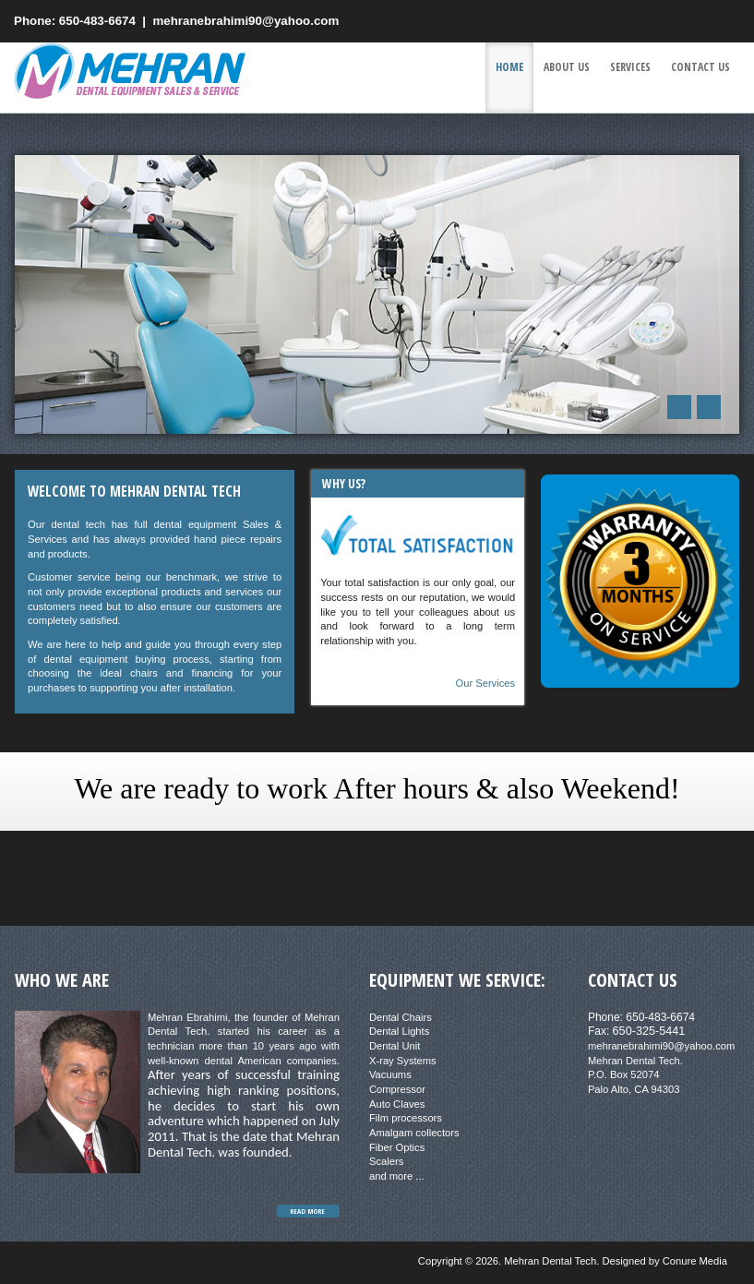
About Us (567, 67)
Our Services (485, 683)
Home (509, 67)
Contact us (700, 67)
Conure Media (695, 1260)
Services (630, 67)
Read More (307, 1211)
